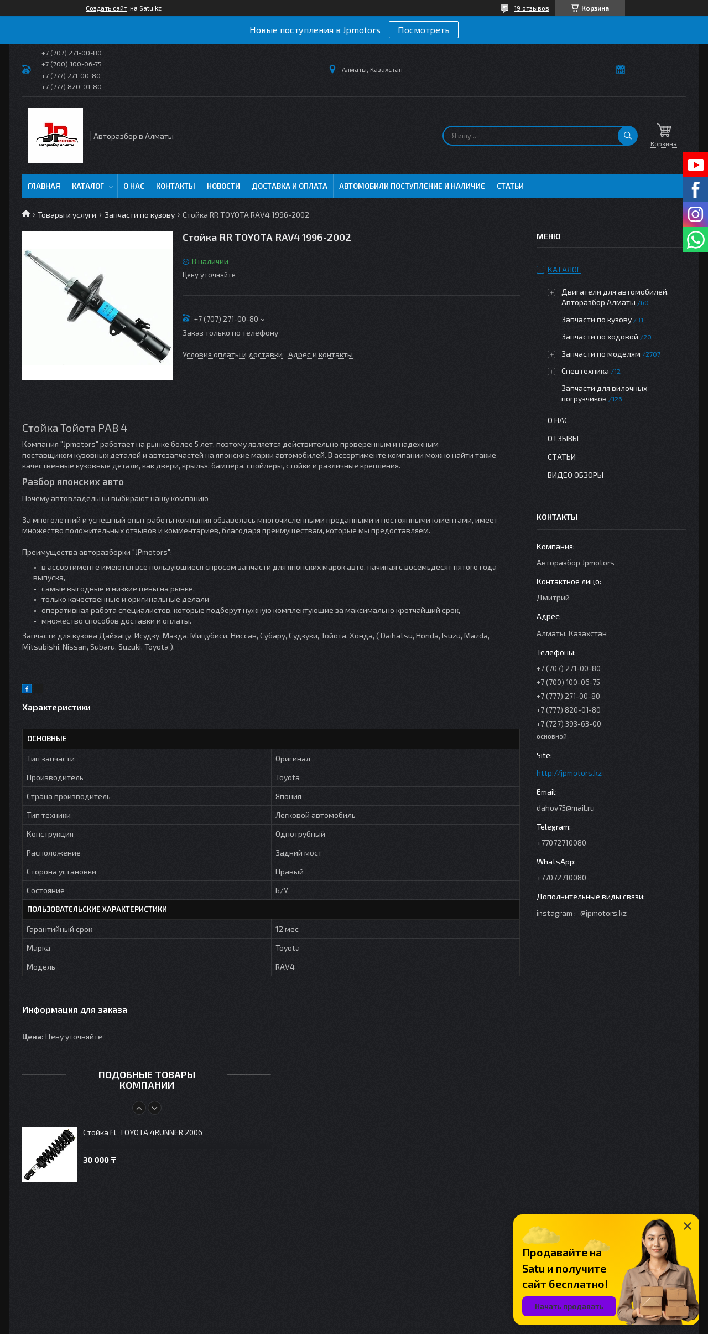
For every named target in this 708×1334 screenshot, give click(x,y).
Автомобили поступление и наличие (412, 186)
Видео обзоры (575, 475)
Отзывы (563, 438)
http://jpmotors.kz (569, 772)
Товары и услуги (67, 214)
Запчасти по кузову (140, 214)
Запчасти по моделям (601, 353)
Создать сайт (106, 8)
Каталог (88, 186)
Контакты (175, 186)
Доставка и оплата (289, 186)
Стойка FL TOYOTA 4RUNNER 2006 (142, 1132)
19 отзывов (531, 8)
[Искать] (628, 136)
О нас (133, 186)
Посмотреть (424, 29)
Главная (44, 186)
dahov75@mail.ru (566, 807)
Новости (223, 186)
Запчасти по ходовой (599, 336)
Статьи (510, 186)
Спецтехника (585, 370)
